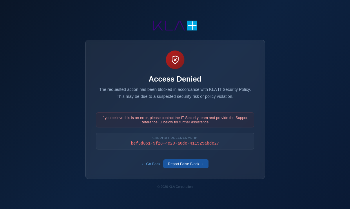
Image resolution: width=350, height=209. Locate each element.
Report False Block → (186, 164)
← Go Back (151, 164)
